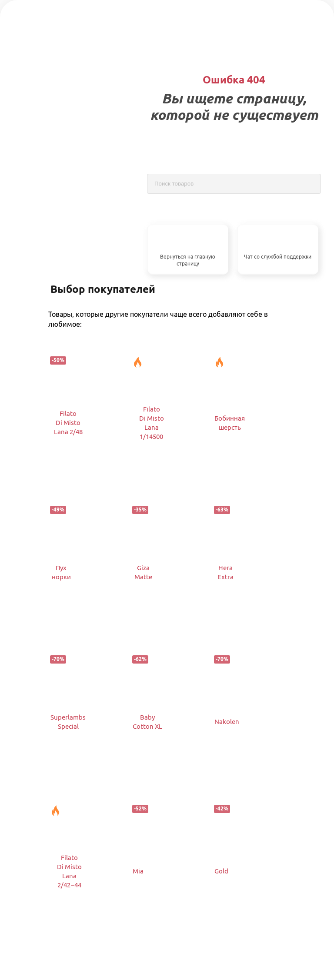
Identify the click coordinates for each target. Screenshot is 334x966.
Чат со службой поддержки (277, 256)
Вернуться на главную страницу (187, 260)
